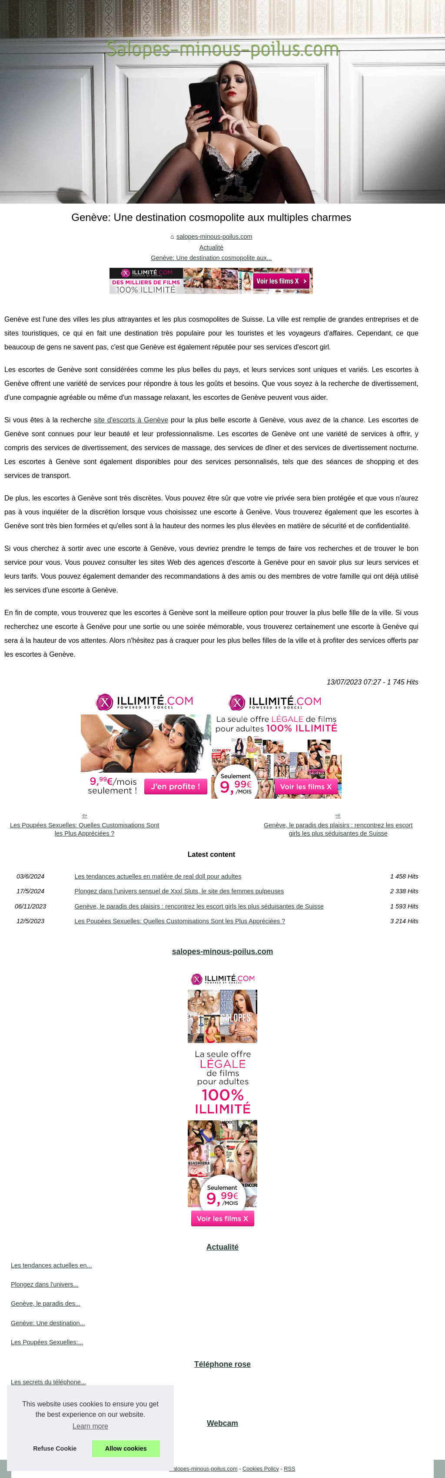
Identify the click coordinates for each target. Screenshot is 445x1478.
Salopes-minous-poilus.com (203, 1468)
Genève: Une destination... (48, 1323)
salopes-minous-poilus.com (214, 236)
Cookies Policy (260, 1468)
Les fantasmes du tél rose (47, 1401)
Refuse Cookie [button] (54, 1448)
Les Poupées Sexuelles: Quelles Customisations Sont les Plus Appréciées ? (84, 829)
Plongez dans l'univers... (45, 1284)
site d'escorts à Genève (131, 420)
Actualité (211, 247)
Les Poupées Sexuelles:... (47, 1342)
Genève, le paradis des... (45, 1303)
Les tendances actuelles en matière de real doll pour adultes (157, 876)
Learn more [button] (90, 1426)
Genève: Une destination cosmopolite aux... (211, 257)
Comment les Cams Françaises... (57, 1441)
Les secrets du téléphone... (48, 1382)
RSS (289, 1468)
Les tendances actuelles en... (51, 1265)
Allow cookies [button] (126, 1448)
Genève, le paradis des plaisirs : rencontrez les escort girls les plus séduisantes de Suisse (338, 829)
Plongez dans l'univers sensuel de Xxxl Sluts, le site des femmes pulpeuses (179, 891)
